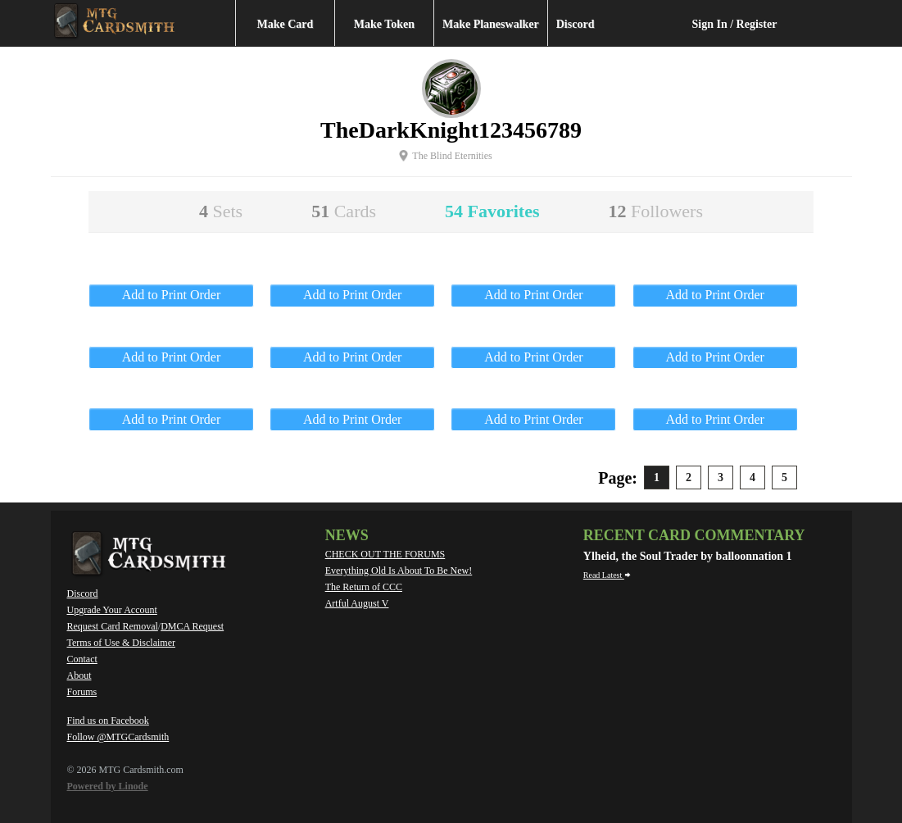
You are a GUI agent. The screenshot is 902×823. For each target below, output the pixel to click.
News (347, 535)
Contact (82, 659)
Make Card (285, 24)
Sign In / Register (734, 24)
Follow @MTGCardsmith (118, 737)
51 (343, 211)
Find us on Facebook (108, 720)
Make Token (384, 24)
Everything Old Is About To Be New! (399, 570)
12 (655, 211)
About (79, 675)
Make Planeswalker (490, 24)
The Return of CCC (363, 587)
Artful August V (357, 603)
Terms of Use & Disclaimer (121, 642)
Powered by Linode (107, 786)
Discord (575, 24)
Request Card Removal (112, 626)
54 (492, 211)
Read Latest (607, 575)
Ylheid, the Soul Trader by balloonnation (684, 556)
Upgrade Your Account (112, 610)
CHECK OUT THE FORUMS (385, 554)
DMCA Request (192, 626)
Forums (82, 692)
